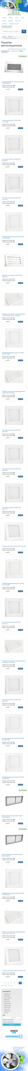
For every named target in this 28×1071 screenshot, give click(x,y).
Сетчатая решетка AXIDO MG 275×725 (11, 198)
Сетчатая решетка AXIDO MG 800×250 (11, 700)
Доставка (10, 20)
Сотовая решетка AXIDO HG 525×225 (14, 970)
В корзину (20, 89)
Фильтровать (11, 1024)
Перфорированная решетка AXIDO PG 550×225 (13, 893)
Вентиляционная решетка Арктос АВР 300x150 (12, 816)
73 (5, 983)
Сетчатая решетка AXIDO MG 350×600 (11, 469)
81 (5, 985)
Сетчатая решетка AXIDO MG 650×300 (11, 159)
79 (23, 983)
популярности (4, 52)
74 (8, 983)
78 (20, 983)
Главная (4, 17)
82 (8, 985)
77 (17, 983)
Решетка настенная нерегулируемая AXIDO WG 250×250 (13, 392)
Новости (11, 17)
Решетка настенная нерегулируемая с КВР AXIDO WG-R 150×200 (13, 314)
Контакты (4, 23)
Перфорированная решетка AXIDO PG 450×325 (13, 237)
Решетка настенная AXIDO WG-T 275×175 (12, 276)
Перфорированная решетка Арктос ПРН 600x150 (13, 82)
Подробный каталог (14, 23)
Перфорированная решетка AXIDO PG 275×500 (13, 584)
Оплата (4, 20)
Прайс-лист (18, 20)
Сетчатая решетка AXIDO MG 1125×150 (11, 121)
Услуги (22, 17)
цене (21, 51)
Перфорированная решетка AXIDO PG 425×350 (13, 739)
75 (11, 983)
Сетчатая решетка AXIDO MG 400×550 (11, 430)
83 (11, 985)
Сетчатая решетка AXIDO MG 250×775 (11, 508)
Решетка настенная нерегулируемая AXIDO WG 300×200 (13, 661)
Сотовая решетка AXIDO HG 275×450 (14, 546)
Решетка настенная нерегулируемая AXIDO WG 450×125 (13, 932)
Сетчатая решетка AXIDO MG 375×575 (11, 622)
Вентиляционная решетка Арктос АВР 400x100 (12, 855)
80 (2, 985)
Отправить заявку (6, 26)
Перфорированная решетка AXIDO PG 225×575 (13, 777)
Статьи (16, 17)
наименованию (14, 51)
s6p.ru (14, 1032)
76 (14, 983)
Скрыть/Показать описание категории (17, 49)
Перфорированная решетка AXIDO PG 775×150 (13, 353)
